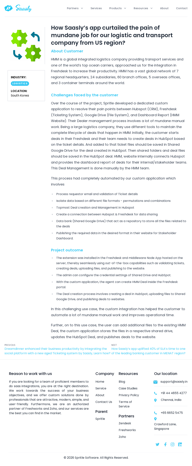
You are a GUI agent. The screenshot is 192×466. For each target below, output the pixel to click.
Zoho (122, 437)
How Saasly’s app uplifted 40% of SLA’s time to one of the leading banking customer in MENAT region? (148, 351)
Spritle (100, 419)
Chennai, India (171, 400)
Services (96, 8)
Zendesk (125, 423)
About (164, 8)
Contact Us (103, 402)
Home (99, 381)
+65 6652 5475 (172, 413)
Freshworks (127, 430)
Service (100, 388)
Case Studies (128, 388)
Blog (122, 381)
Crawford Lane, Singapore (165, 426)
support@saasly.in (174, 381)
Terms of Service (125, 404)
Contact (182, 8)
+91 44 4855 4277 (174, 393)
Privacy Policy (129, 395)
